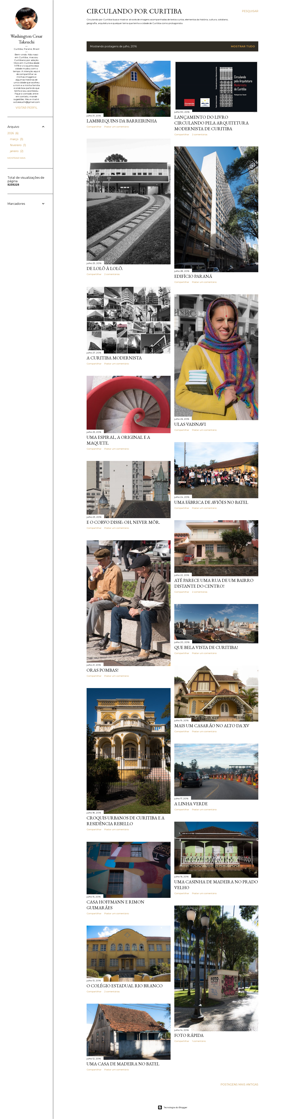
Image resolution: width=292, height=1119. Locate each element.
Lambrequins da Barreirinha (122, 121)
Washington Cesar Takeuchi (26, 39)
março (16, 139)
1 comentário (199, 1041)
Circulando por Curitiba (134, 11)
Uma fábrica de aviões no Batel (211, 502)
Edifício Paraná (193, 276)
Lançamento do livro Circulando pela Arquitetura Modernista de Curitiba (211, 123)
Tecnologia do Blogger (172, 1107)
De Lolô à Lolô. (105, 268)
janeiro (16, 151)
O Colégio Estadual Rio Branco (125, 986)
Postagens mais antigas (239, 1084)
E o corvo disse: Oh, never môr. (123, 522)
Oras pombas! (102, 670)
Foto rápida (189, 1035)
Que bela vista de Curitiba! (206, 647)
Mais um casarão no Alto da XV (211, 725)
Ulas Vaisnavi (190, 424)
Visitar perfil (26, 107)
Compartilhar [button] (94, 126)
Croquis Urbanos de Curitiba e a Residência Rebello (125, 820)
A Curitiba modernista (114, 358)
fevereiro (18, 145)
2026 (12, 133)
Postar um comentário (116, 126)
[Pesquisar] (250, 11)
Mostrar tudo (243, 46)
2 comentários (199, 134)
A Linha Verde (191, 804)
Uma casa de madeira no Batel (123, 1064)
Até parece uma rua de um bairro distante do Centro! (213, 583)
